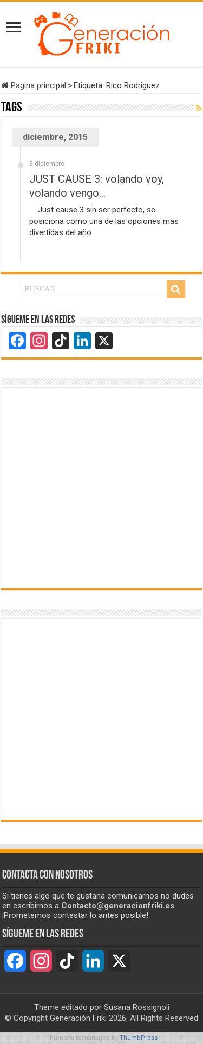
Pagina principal (33, 85)
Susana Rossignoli (136, 1007)
